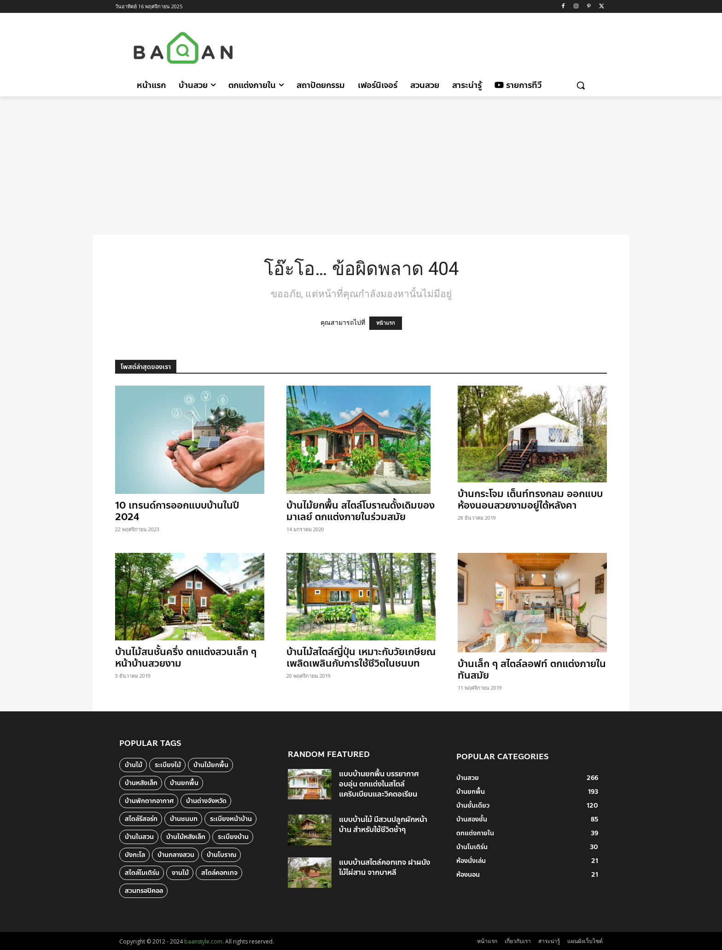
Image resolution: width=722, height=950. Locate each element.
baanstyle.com (203, 941)
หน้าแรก (385, 323)
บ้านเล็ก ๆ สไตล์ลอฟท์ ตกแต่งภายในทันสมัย (532, 670)
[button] (581, 85)
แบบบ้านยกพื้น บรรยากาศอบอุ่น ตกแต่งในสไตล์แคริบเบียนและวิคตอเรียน (379, 784)
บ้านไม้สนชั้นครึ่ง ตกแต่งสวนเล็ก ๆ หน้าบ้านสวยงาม (185, 658)
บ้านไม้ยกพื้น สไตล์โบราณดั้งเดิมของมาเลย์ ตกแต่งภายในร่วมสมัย (360, 511)
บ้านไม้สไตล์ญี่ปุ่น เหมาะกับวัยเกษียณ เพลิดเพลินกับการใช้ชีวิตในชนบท (361, 658)
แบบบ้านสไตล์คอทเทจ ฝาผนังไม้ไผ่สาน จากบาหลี (384, 867)
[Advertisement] (438, 46)
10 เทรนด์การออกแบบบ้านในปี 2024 (177, 511)
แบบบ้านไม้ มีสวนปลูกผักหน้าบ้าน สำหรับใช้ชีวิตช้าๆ (383, 824)
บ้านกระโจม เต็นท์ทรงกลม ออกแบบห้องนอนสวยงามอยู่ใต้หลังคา (530, 500)
